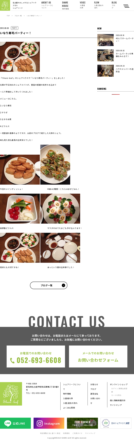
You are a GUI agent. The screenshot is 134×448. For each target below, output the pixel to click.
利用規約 (66, 433)
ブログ (93, 389)
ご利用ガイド (77, 433)
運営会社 (94, 393)
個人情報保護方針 (118, 400)
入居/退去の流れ (70, 403)
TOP (8, 16)
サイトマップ (116, 405)
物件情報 (67, 393)
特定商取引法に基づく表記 (50, 433)
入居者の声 (68, 398)
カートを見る (116, 395)
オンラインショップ (118, 384)
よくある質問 (69, 407)
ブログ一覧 (18, 16)
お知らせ (94, 384)
